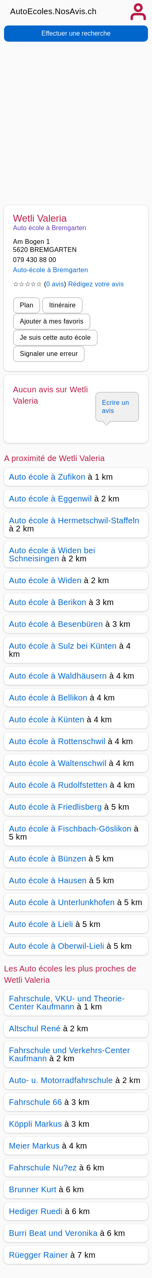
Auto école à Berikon (47, 602)
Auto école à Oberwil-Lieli (56, 946)
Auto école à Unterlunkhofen (62, 902)
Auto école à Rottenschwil (57, 741)
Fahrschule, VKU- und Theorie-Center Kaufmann (67, 1002)
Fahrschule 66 (35, 1102)
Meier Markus (34, 1145)
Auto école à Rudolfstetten (58, 785)
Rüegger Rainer (38, 1254)
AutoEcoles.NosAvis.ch (53, 11)
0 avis (55, 284)
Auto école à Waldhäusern (58, 675)
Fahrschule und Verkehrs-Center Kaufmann (69, 1054)
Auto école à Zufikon (47, 476)
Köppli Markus (35, 1123)
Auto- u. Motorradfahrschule (61, 1080)
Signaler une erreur (49, 353)
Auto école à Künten (46, 719)
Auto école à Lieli (41, 924)
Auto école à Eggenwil (50, 498)
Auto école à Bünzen (47, 858)
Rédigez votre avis (96, 284)
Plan (26, 305)
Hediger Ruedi (35, 1211)
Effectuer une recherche (75, 33)
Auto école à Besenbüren (56, 624)
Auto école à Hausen (48, 880)
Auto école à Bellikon (48, 697)
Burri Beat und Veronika (53, 1233)
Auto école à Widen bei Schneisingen (52, 554)
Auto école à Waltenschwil (58, 763)
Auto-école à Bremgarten (50, 270)
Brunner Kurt (32, 1189)
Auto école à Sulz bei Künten (63, 645)
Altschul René (35, 1028)
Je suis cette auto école (55, 337)
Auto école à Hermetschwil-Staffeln (74, 520)
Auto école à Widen (45, 580)
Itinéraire (62, 305)
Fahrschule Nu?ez (43, 1167)
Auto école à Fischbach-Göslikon (70, 828)
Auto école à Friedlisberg (55, 806)
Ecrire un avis (115, 406)
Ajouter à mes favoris (51, 321)
